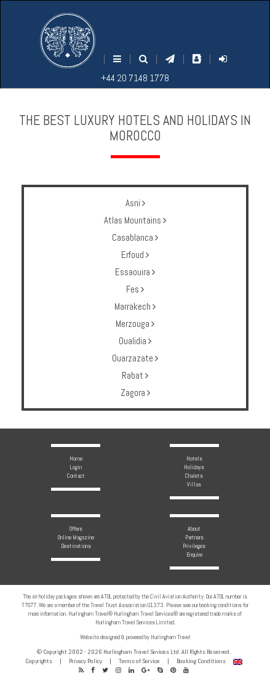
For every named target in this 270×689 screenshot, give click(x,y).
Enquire (194, 554)
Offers (75, 529)
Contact (76, 476)
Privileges (194, 546)
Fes (135, 289)
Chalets (194, 476)
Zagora (135, 392)
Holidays (194, 467)
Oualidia (135, 341)
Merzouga (135, 323)
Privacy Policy (85, 661)
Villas (194, 484)
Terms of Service (139, 661)
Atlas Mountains (135, 220)
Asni (135, 203)
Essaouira (135, 272)
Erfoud (135, 254)
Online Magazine (76, 537)
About (194, 529)
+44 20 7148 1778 (135, 78)
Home (75, 458)
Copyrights (38, 661)
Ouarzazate (135, 358)
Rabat (135, 375)
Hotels (194, 458)
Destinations (76, 546)
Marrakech (135, 306)
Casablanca (135, 237)
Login (76, 467)
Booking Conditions (201, 661)
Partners (194, 537)
